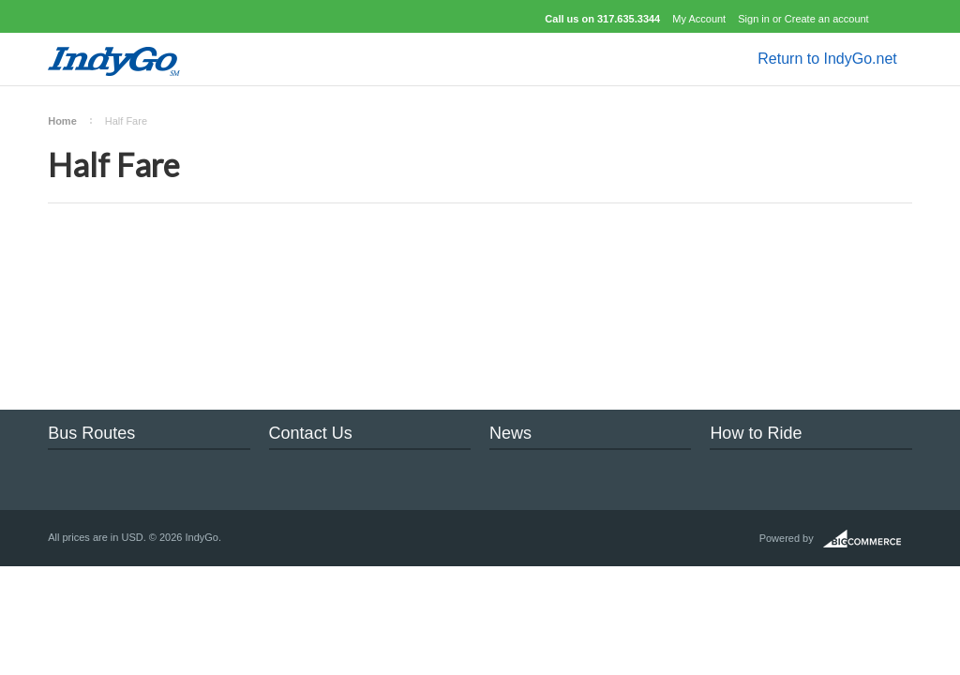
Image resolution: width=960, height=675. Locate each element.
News (510, 433)
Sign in (754, 18)
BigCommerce (867, 539)
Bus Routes (91, 433)
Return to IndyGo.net (827, 59)
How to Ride (756, 433)
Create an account (827, 18)
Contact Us (310, 433)
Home (62, 121)
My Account (699, 18)
